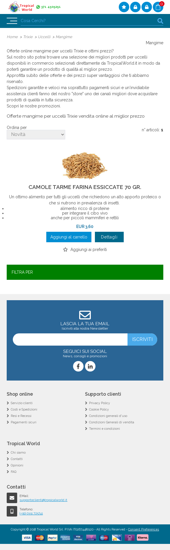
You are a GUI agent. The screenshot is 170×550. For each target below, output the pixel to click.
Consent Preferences (143, 529)
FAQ (13, 471)
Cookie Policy (99, 409)
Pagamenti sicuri (23, 422)
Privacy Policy (99, 403)
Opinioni (17, 465)
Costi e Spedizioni (24, 409)
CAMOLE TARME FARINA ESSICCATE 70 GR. (85, 187)
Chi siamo (18, 452)
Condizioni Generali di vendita (111, 422)
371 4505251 (51, 7)
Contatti (17, 459)
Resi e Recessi (21, 416)
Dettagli (109, 237)
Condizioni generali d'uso (108, 416)
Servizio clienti (22, 403)
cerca (160, 20)
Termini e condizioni (104, 428)
